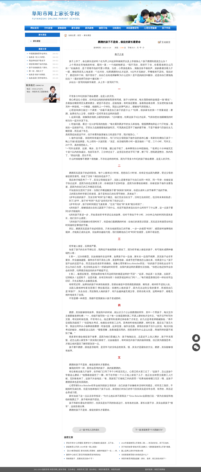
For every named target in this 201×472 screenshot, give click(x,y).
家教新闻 (62, 28)
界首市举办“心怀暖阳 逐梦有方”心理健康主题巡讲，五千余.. (90, 443)
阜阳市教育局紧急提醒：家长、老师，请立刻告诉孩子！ (144, 458)
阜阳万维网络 (159, 469)
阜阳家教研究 (132, 28)
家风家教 (89, 28)
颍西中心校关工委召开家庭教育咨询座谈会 (83, 455)
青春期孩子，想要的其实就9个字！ (80, 458)
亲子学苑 (166, 28)
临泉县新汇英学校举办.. (38, 78)
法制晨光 (117, 28)
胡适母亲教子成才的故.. (38, 64)
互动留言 (165, 42)
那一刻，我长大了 (36, 71)
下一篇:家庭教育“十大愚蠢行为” (149, 430)
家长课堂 (75, 28)
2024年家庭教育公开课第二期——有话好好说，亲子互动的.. (145, 443)
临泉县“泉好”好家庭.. (37, 74)
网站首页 (34, 28)
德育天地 (103, 28)
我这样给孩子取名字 (37, 61)
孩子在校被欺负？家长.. (38, 68)
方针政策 (48, 28)
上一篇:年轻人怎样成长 (89, 430)
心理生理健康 (150, 28)
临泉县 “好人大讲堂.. (37, 57)
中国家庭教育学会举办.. (38, 54)
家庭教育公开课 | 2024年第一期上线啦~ (81, 447)
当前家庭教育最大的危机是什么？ (135, 455)
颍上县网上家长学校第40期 (132, 451)
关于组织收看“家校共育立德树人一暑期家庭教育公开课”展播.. (146, 447)
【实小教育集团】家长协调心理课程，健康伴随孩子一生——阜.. (92, 451)
